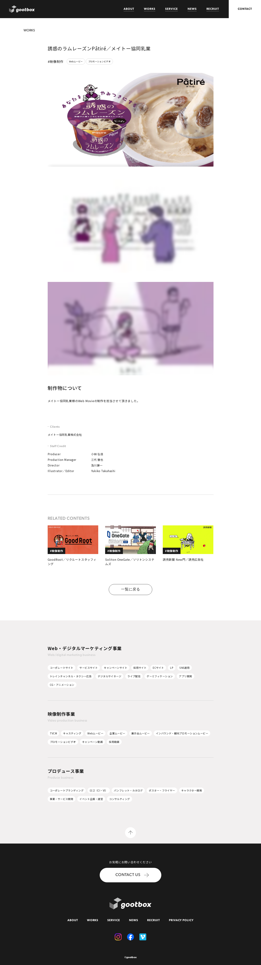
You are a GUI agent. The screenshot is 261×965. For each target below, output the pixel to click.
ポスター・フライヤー (162, 790)
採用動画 (114, 742)
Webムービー (76, 61)
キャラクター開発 (191, 790)
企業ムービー (117, 733)
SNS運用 (184, 667)
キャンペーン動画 (92, 742)
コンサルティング (119, 799)
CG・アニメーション (62, 685)
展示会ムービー (140, 733)
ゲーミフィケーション (160, 676)
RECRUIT (212, 9)
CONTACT (245, 9)
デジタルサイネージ (109, 676)
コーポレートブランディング (67, 790)
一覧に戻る (130, 589)
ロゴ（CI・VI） (99, 790)
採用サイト (139, 667)
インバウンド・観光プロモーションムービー (182, 733)
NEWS (192, 9)
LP (171, 667)
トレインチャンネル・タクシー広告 (71, 676)
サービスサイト (88, 667)
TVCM (53, 733)
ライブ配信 (133, 676)
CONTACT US (132, 875)
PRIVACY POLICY (181, 920)
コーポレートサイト (61, 667)
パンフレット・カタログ (128, 790)
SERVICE (171, 9)
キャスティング (72, 733)
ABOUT (129, 9)
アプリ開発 (185, 676)
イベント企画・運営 (91, 799)
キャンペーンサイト (115, 667)
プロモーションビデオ (99, 61)
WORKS (149, 9)
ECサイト (158, 667)
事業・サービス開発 (61, 799)
